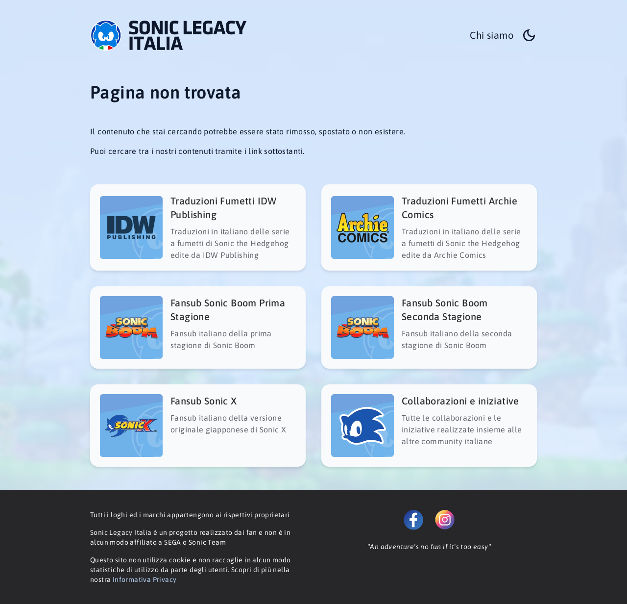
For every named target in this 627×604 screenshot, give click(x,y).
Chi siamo (491, 35)
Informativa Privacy (145, 579)
